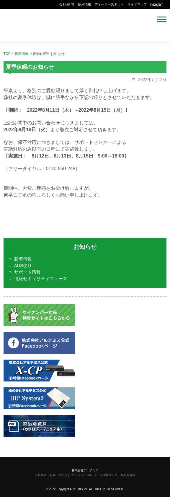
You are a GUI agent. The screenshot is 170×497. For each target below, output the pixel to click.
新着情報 (23, 259)
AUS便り (23, 265)
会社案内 (66, 4)
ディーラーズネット (109, 4)
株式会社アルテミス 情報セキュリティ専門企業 (21, 24)
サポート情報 (27, 272)
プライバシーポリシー (85, 475)
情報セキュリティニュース (40, 278)
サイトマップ (137, 4)
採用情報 (84, 4)
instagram (156, 4)
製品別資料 (127, 475)
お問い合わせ (58, 475)
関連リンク (110, 475)
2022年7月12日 (151, 79)
